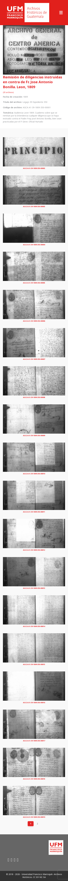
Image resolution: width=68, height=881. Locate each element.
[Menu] (61, 12)
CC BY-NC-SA (39, 877)
